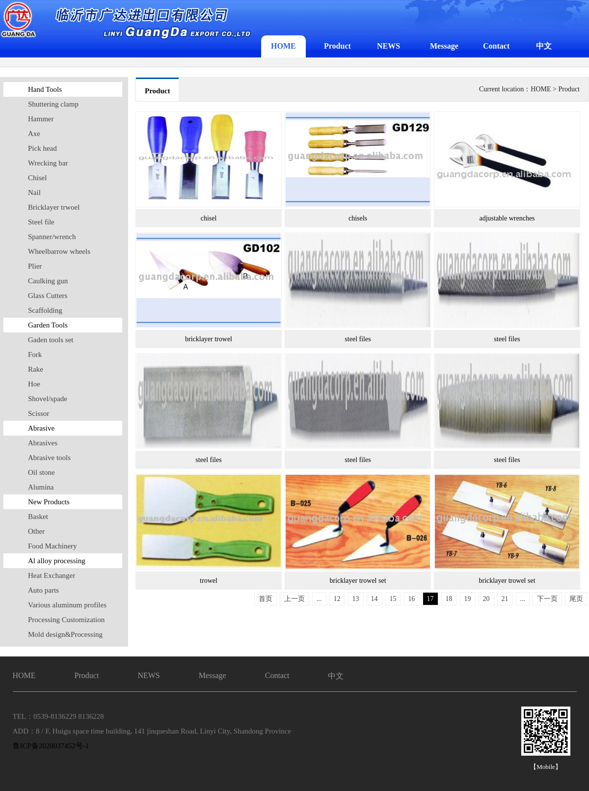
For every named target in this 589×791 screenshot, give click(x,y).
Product (337, 46)
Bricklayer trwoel (54, 207)
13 (355, 598)
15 (393, 598)
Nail (34, 192)
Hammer (41, 119)
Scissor (38, 413)
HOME (283, 46)
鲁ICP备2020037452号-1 (51, 746)
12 (337, 598)
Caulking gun (48, 281)
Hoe (34, 384)
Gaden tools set (50, 340)
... (319, 598)
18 (449, 598)
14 (374, 598)
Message (444, 46)
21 (505, 598)
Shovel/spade (47, 399)
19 (467, 598)
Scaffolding (45, 310)
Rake (35, 369)
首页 (265, 598)
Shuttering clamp (53, 104)
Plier (35, 266)
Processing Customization (66, 620)
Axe (34, 133)
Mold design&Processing (65, 634)
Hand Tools (45, 89)
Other (36, 531)
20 (486, 598)
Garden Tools (48, 325)
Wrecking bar (48, 163)
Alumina (41, 487)
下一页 (547, 598)
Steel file (41, 222)
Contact (496, 46)
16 (411, 598)
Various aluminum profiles (67, 605)
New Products (49, 502)
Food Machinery (52, 546)
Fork (35, 354)
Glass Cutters (47, 296)
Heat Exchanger (51, 575)
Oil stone (41, 472)
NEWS (388, 46)
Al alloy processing (56, 561)
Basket (38, 516)
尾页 (576, 598)
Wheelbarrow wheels (59, 251)
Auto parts (43, 590)
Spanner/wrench (52, 237)
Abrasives (42, 443)
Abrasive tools (49, 458)
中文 (544, 46)
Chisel (37, 178)
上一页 (294, 598)
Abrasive (41, 428)
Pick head (42, 148)
